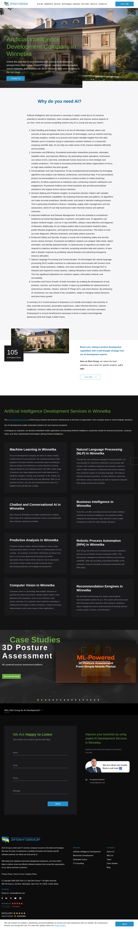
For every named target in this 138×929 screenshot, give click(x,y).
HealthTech (48, 4)
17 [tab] (98, 699)
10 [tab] (72, 699)
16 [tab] (94, 699)
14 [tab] (87, 699)
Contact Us (102, 4)
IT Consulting (78, 863)
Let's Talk (125, 4)
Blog (108, 867)
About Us (110, 852)
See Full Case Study (11, 676)
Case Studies (112, 863)
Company (111, 848)
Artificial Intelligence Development (87, 852)
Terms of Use (19, 874)
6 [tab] (56, 699)
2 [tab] (41, 699)
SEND (58, 804)
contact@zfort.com (97, 783)
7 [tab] (60, 699)
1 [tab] (38, 699)
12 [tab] (79, 699)
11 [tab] (75, 699)
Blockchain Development (83, 856)
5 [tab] (53, 699)
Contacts (5, 889)
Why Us (110, 856)
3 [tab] (45, 699)
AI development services (18, 420)
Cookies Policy (31, 874)
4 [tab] (49, 699)
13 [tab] (83, 699)
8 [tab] (64, 699)
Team (109, 860)
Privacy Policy (60, 925)
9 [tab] (68, 699)
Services (76, 848)
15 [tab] (90, 699)
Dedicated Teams (80, 860)
